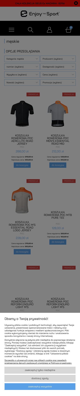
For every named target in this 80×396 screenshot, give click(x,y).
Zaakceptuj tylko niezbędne (40, 370)
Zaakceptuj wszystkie (40, 386)
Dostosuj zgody (39, 378)
